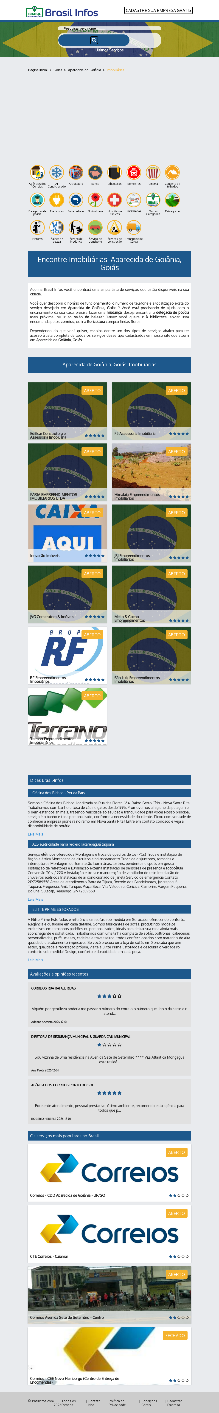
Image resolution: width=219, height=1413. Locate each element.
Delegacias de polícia (37, 203)
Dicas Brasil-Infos (47, 779)
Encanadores (76, 201)
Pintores (37, 229)
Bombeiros (133, 174)
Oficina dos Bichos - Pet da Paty (58, 791)
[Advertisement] (109, 114)
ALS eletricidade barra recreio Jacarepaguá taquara (73, 843)
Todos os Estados (69, 1402)
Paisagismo (172, 201)
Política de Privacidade (117, 1402)
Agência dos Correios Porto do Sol (62, 1084)
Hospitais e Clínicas (114, 203)
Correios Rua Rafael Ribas (53, 987)
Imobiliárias (133, 201)
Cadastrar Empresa (174, 1402)
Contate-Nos (94, 1402)
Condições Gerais (149, 1402)
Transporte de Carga (134, 230)
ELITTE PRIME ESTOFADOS (55, 908)
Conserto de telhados (172, 175)
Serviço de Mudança (76, 230)
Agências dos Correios (37, 175)
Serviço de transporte (95, 230)
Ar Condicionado (57, 175)
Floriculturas (95, 201)
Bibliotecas (114, 174)
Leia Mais (35, 833)
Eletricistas (56, 201)
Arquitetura (76, 174)
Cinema (153, 174)
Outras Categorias (153, 203)
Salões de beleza (56, 230)
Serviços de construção (114, 230)
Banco (95, 174)
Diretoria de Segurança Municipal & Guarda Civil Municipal (80, 1035)
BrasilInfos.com (42, 1400)
